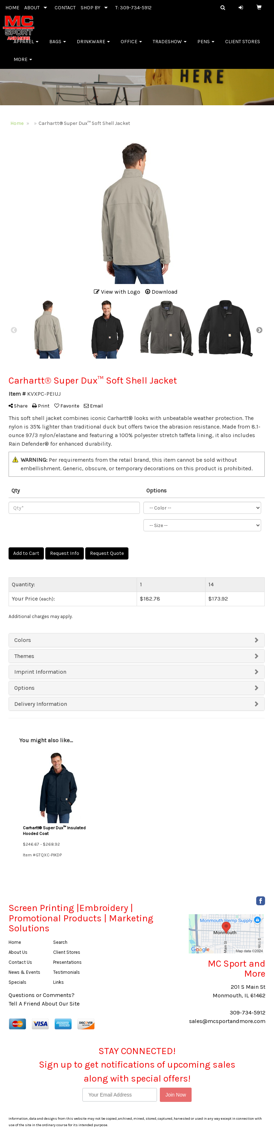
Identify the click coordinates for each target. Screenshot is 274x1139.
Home (15, 942)
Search (60, 942)
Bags (57, 46)
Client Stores (242, 46)
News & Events (24, 972)
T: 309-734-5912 (133, 8)
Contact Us (20, 962)
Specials (17, 982)
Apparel (26, 46)
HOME (12, 8)
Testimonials (66, 972)
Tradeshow (170, 46)
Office (131, 46)
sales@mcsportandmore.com (227, 1021)
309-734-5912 (247, 1012)
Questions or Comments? (42, 995)
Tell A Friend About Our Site (44, 1003)
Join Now (176, 1095)
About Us (18, 952)
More (23, 64)
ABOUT (32, 8)
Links (58, 982)
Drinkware (93, 46)
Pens (205, 46)
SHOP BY (90, 8)
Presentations (67, 962)
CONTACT (65, 8)
